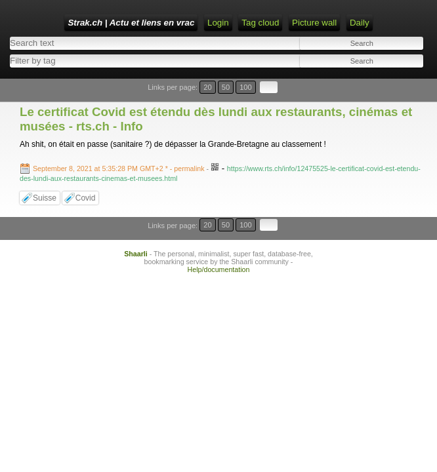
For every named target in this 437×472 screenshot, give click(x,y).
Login (218, 23)
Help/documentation (219, 269)
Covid (85, 198)
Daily (359, 23)
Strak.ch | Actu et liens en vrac (131, 23)
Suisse (44, 198)
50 (226, 87)
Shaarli (136, 254)
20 (207, 87)
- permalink (119, 168)
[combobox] (110, 61)
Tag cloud (260, 23)
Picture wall (314, 23)
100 (245, 87)
